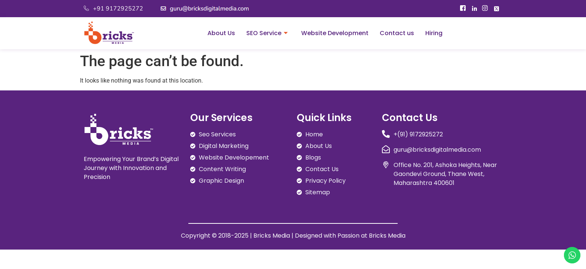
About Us (221, 33)
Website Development (334, 33)
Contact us (397, 33)
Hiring (433, 33)
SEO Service (267, 33)
